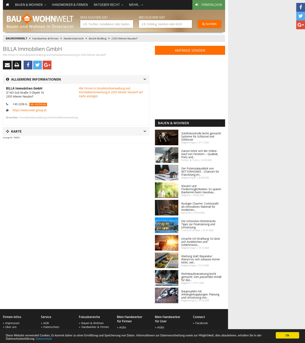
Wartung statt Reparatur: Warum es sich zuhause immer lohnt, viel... (200, 259)
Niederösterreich (74, 38)
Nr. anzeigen (38, 104)
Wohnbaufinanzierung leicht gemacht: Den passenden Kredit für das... (201, 277)
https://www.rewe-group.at (29, 110)
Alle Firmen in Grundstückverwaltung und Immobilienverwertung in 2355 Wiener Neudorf (54, 55)
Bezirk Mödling (97, 38)
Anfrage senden (190, 50)
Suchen (209, 24)
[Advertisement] (74, 156)
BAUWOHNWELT (16, 38)
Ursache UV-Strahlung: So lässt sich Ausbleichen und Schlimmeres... (200, 242)
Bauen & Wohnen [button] (30, 5)
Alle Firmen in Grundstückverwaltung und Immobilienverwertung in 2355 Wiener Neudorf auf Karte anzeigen (111, 92)
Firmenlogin (208, 5)
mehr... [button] (136, 5)
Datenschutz (45, 339)
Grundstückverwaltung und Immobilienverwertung (48, 117)
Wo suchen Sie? (152, 17)
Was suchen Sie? (94, 17)
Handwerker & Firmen (70, 5)
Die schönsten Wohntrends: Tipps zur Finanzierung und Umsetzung (198, 224)
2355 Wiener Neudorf (124, 38)
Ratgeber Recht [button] (108, 5)
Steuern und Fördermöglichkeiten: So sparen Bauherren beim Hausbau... (201, 189)
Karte (14, 131)
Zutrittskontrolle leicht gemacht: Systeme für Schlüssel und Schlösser (201, 136)
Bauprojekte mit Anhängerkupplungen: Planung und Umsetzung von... (200, 294)
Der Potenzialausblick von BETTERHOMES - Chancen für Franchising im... (200, 171)
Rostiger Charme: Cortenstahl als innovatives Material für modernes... (199, 207)
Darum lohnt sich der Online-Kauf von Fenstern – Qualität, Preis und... (199, 154)
